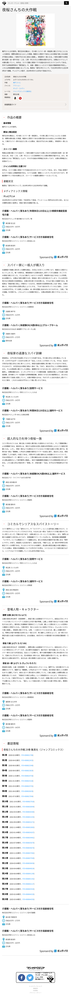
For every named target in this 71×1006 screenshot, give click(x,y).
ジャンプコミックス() (22, 91)
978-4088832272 (28, 822)
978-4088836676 (28, 848)
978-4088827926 (28, 801)
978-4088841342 (28, 879)
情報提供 (35, 988)
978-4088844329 (28, 894)
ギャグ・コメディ (19, 88)
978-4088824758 (27, 776)
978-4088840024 (28, 868)
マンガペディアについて (35, 986)
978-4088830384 (28, 812)
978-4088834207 (28, 832)
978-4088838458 (28, 863)
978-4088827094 (27, 796)
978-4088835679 (28, 842)
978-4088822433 (27, 760)
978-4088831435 (28, 817)
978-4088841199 (28, 873)
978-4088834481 (28, 837)
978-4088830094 (28, 806)
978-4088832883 (28, 827)
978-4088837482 (28, 853)
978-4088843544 (28, 889)
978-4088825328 (27, 781)
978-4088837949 (28, 858)
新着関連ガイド (10, 104)
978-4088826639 (27, 791)
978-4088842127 (28, 884)
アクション (16, 86)
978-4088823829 (27, 770)
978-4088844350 (28, 899)
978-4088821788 (27, 755)
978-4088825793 (27, 786)
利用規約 (35, 990)
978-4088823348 (27, 765)
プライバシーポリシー (35, 993)
